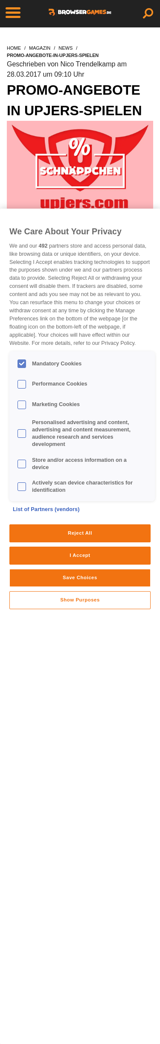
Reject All (80, 532)
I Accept (80, 555)
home (14, 48)
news (65, 48)
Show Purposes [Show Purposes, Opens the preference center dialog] (80, 599)
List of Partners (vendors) (46, 509)
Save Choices (80, 577)
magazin (39, 48)
